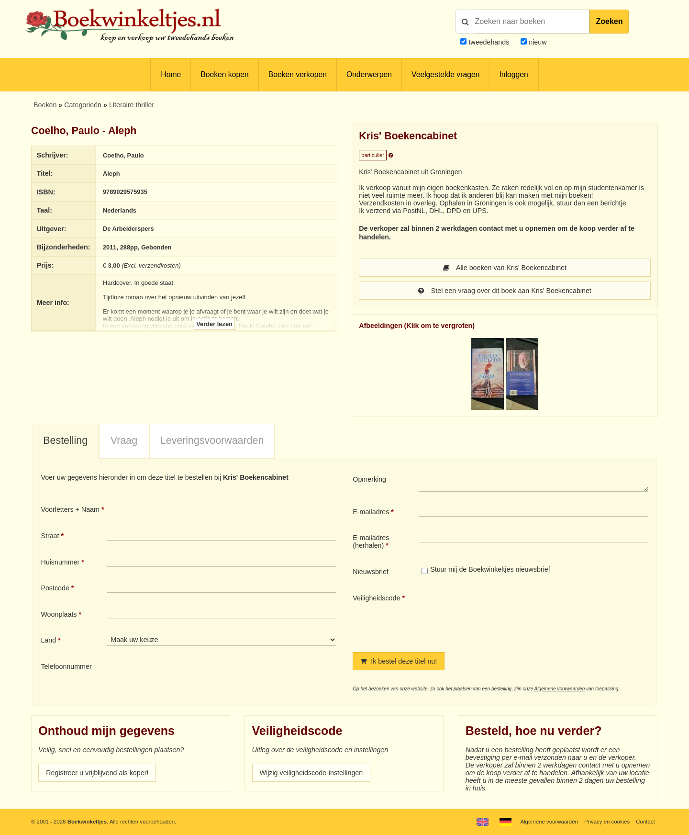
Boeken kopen (224, 74)
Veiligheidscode (376, 598)
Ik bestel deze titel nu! (398, 661)
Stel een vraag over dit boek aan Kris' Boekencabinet (504, 290)
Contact (645, 821)
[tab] (66, 441)
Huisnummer (60, 562)
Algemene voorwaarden (559, 688)
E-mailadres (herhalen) (371, 541)
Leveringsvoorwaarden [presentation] (212, 440)
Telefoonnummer (66, 666)
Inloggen (513, 74)
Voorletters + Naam (70, 509)
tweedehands (488, 42)
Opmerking (369, 479)
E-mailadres (371, 512)
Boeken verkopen (297, 74)
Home (171, 74)
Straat (50, 536)
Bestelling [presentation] (65, 440)
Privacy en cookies (607, 821)
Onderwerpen (369, 74)
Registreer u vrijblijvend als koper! (97, 773)
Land (48, 640)
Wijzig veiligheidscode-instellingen (311, 773)
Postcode (55, 588)
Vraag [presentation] (124, 440)
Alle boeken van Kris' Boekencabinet (505, 267)
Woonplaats (59, 614)
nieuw (536, 42)
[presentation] (499, 615)
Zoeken (609, 21)
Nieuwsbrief (371, 571)
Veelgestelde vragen (445, 74)
